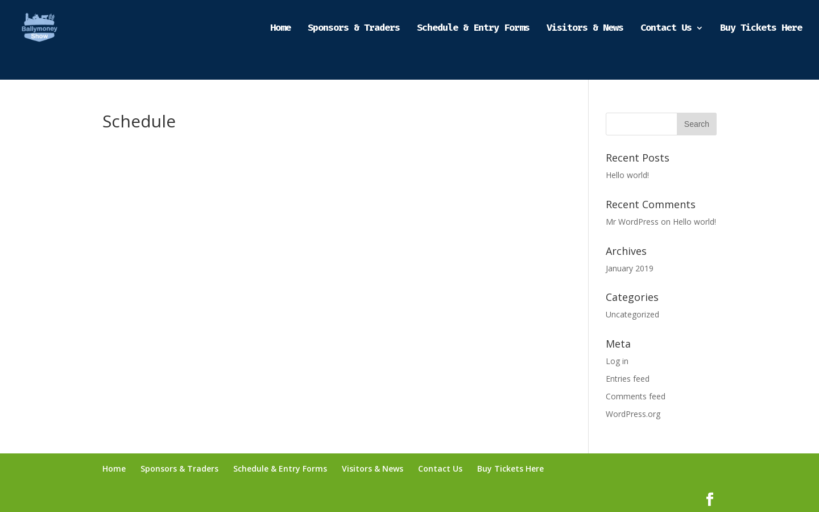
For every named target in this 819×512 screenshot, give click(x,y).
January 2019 (629, 268)
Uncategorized (632, 314)
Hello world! (627, 175)
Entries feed (628, 378)
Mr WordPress (632, 221)
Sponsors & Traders (354, 29)
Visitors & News (585, 29)
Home (280, 29)
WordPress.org (633, 413)
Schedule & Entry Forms (473, 29)
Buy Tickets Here (761, 29)
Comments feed (635, 396)
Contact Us (666, 29)
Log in (617, 361)
